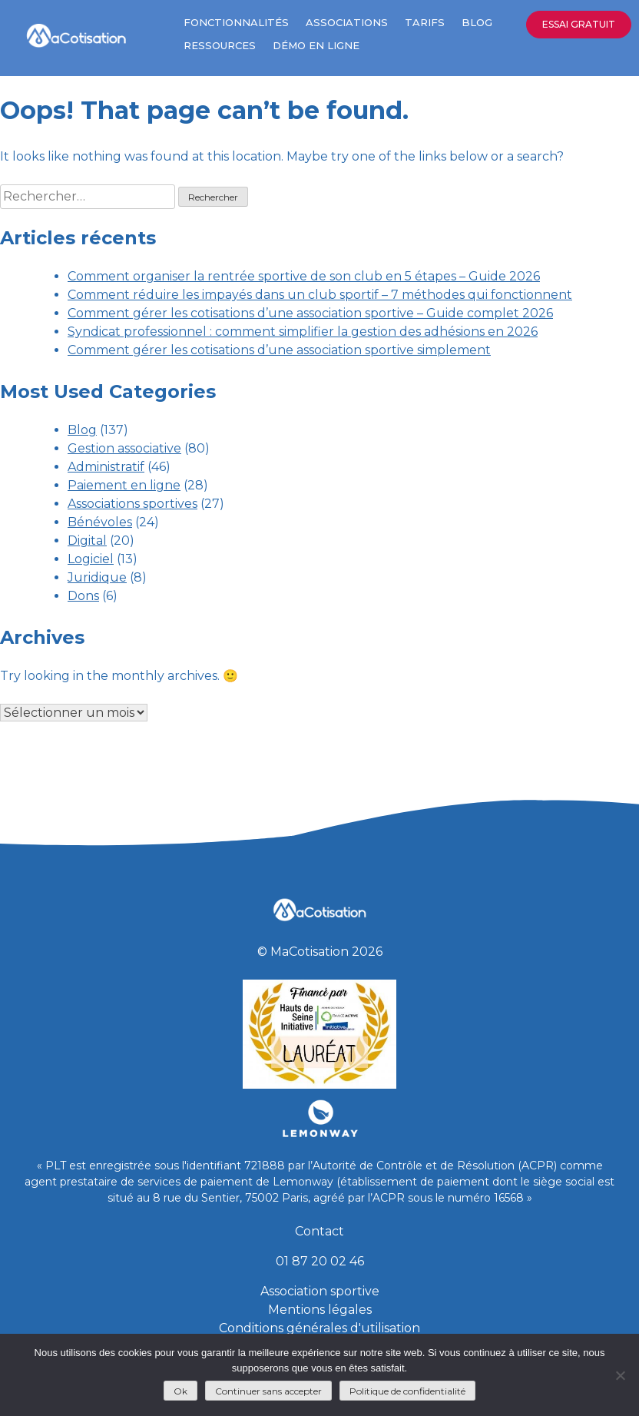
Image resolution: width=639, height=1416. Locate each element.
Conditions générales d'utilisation (319, 1328)
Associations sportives (132, 503)
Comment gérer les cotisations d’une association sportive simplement (279, 350)
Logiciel (91, 559)
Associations (347, 22)
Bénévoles (100, 522)
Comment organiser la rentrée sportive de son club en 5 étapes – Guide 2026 (304, 276)
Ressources (220, 45)
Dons (83, 596)
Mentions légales (320, 1309)
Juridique (97, 577)
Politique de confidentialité (407, 1391)
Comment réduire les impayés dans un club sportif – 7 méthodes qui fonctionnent (320, 294)
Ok (180, 1391)
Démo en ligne (316, 45)
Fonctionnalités (236, 22)
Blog (477, 22)
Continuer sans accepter (268, 1391)
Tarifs (425, 22)
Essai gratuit (578, 24)
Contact (319, 1231)
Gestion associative (124, 448)
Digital (87, 540)
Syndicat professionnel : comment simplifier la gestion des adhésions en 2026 (303, 331)
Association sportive (319, 1291)
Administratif (106, 466)
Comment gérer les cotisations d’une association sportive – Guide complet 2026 (310, 313)
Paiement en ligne (124, 485)
